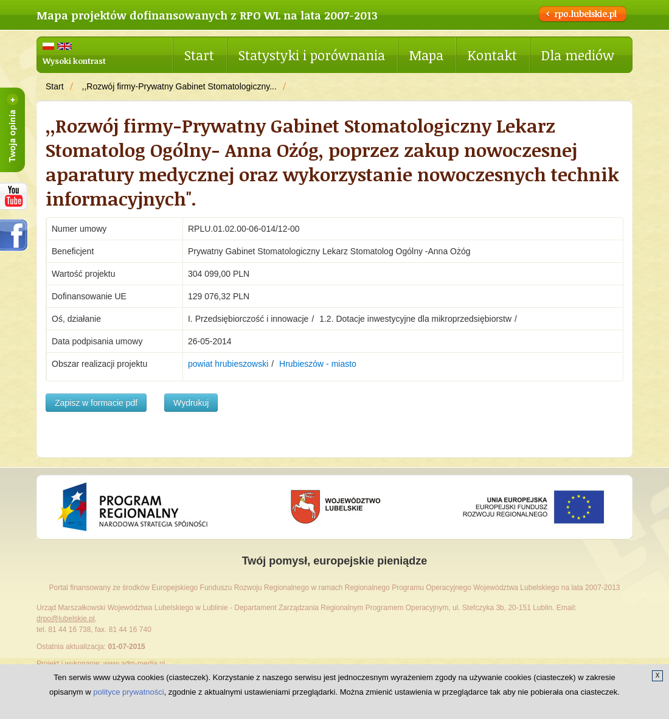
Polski (48, 46)
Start (199, 55)
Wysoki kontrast (74, 60)
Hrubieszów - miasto (317, 364)
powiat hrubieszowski (228, 364)
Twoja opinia (12, 130)
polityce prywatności (128, 691)
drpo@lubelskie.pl (65, 618)
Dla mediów (577, 55)
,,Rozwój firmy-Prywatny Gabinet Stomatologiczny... (179, 86)
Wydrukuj (191, 403)
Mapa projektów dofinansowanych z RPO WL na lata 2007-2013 (207, 15)
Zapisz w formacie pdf (96, 403)
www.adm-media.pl (134, 663)
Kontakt (492, 55)
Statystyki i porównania (311, 55)
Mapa (426, 55)
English (64, 46)
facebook (14, 235)
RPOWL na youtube (14, 196)
